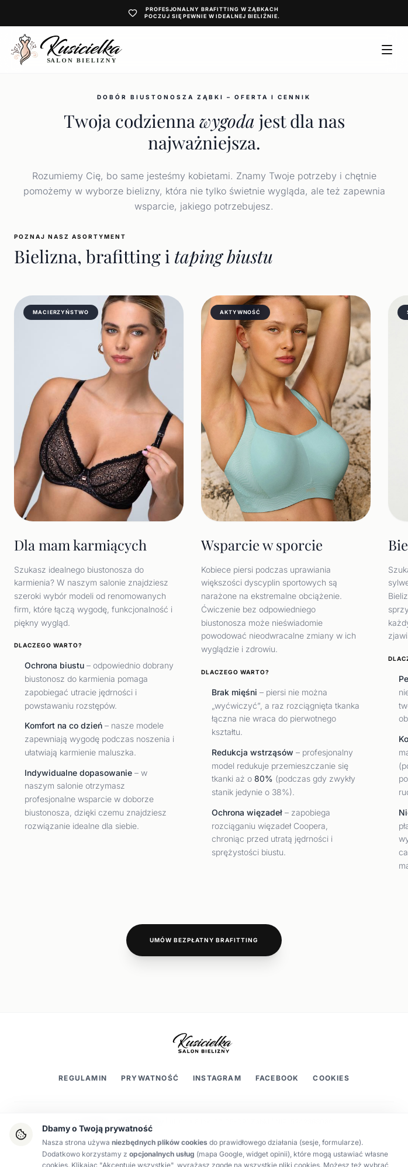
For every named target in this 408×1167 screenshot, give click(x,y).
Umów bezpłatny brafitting (204, 939)
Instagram (217, 1078)
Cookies (331, 1078)
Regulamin (82, 1078)
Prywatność (150, 1078)
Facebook (277, 1078)
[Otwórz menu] (387, 49)
